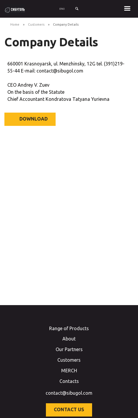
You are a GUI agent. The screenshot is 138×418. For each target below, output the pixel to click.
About (69, 338)
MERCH (69, 370)
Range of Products (69, 328)
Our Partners (69, 349)
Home (14, 24)
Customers (36, 24)
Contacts (69, 381)
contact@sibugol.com (69, 393)
